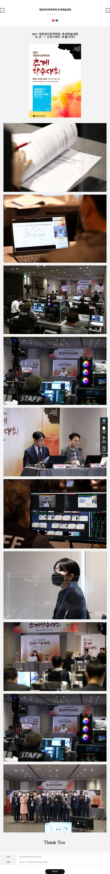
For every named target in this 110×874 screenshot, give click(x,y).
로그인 (104, 421)
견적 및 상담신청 (104, 440)
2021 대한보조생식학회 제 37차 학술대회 (30, 857)
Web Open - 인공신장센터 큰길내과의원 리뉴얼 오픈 (33, 862)
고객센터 (104, 448)
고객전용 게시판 (104, 430)
